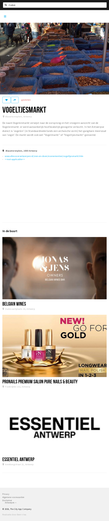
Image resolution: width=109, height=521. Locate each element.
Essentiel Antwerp (18, 459)
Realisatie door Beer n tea (14, 514)
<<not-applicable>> (15, 159)
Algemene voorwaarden (13, 497)
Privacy (5, 494)
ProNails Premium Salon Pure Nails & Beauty (40, 381)
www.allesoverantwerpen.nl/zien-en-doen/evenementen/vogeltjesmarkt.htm (44, 156)
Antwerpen (10, 502)
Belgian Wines (14, 303)
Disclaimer (7, 500)
